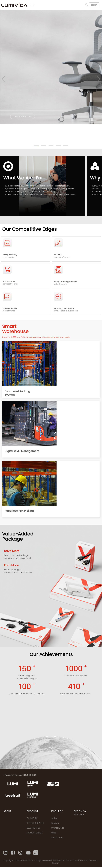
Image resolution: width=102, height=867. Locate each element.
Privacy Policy (72, 860)
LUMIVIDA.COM (27, 860)
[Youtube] (28, 852)
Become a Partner (80, 813)
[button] (36, 145)
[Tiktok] (35, 852)
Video (53, 833)
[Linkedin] (5, 852)
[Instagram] (20, 852)
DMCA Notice (58, 860)
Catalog (54, 823)
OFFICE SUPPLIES (35, 823)
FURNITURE (32, 818)
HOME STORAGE (35, 833)
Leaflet (53, 818)
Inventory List (57, 828)
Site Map (83, 860)
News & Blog (56, 838)
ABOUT (7, 811)
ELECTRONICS (33, 828)
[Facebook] (13, 852)
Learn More (23, 116)
